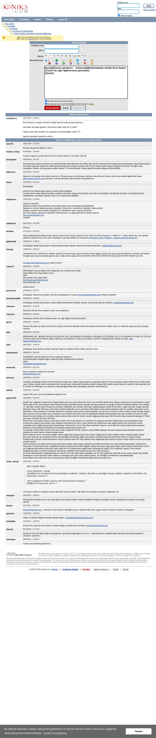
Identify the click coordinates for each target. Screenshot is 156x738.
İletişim (55, 569)
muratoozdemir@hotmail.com (36, 263)
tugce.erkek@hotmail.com (89, 295)
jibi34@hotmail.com (32, 374)
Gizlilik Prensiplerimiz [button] (55, 733)
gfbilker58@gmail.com (112, 246)
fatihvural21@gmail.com (34, 178)
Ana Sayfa (9, 19)
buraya (30, 39)
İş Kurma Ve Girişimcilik (22, 31)
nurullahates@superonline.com (79, 517)
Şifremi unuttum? (149, 10)
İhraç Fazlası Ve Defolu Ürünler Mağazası (32, 33)
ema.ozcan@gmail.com (33, 215)
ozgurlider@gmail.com (124, 302)
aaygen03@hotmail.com (97, 525)
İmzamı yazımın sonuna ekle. (60, 101)
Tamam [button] (138, 731)
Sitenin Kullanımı (101, 569)
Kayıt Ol (63, 19)
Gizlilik (116, 569)
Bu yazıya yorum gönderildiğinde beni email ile (70, 104)
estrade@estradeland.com (35, 364)
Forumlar (24, 19)
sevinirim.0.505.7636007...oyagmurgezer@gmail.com (113, 238)
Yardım (49, 19)
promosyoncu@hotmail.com (35, 280)
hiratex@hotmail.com (32, 510)
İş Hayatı (13, 28)
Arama (37, 19)
